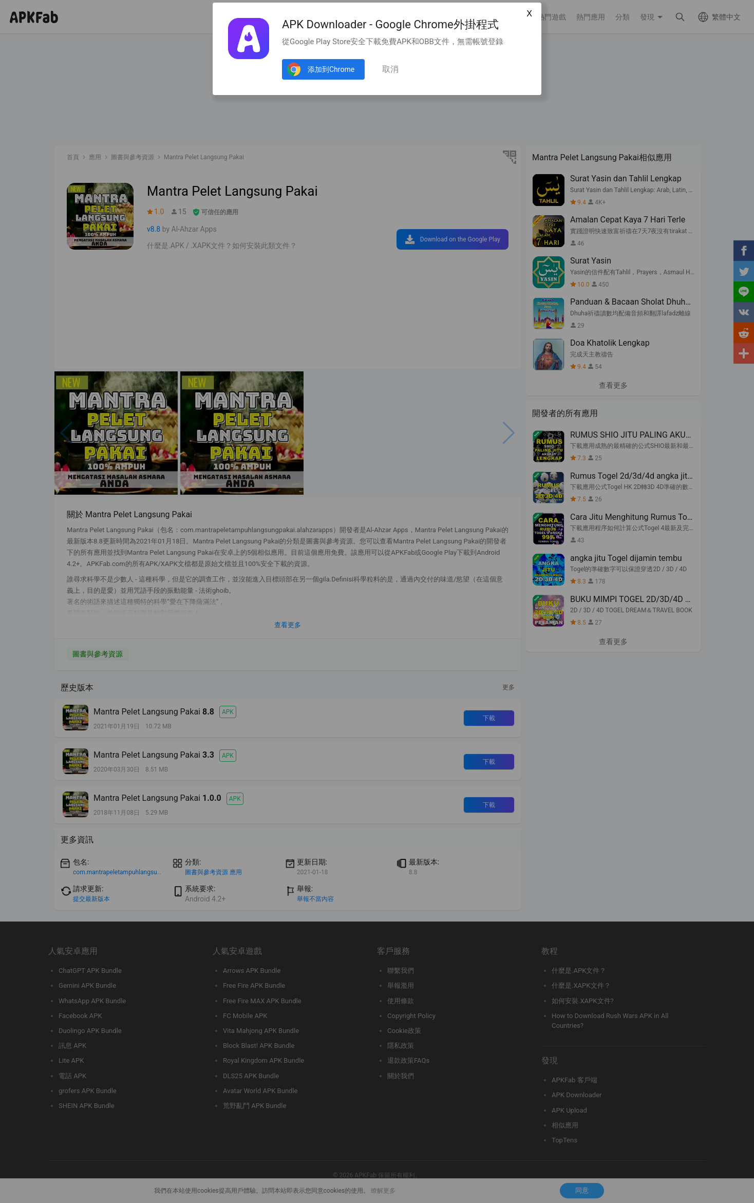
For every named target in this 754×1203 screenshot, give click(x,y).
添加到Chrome (331, 69)
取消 (390, 69)
